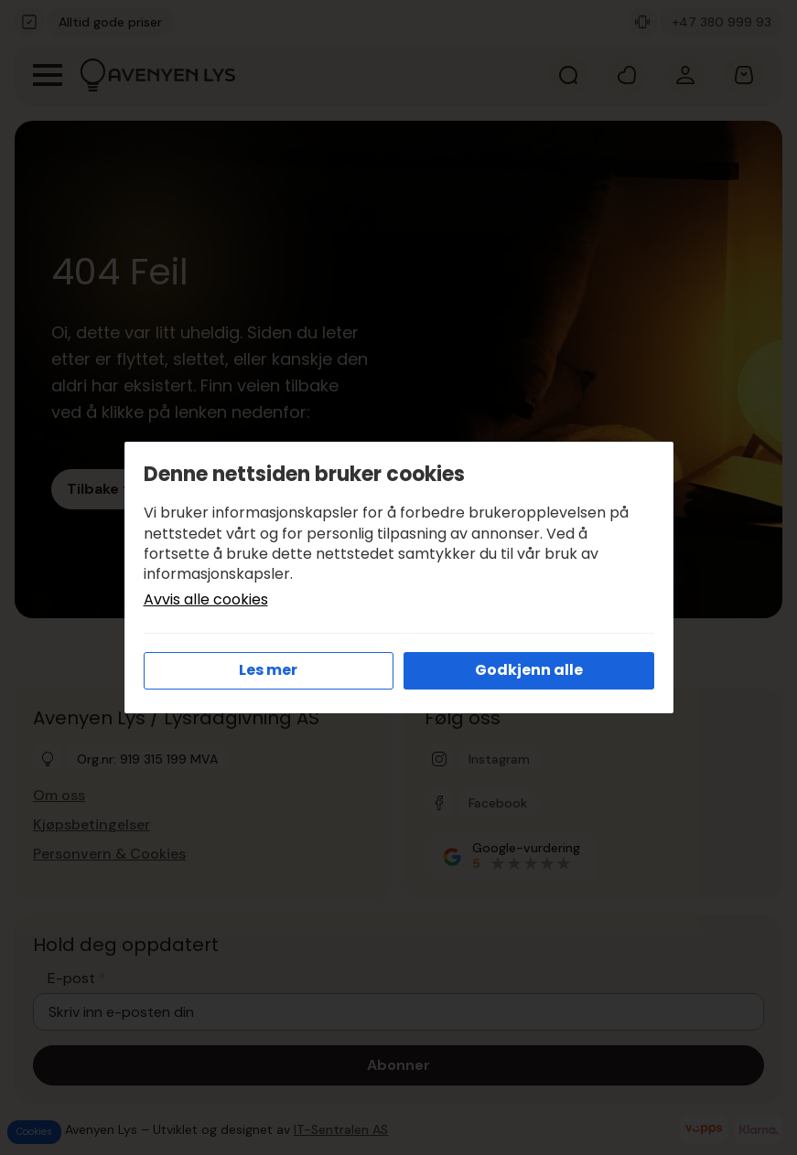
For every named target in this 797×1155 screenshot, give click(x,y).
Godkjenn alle (529, 669)
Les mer (268, 669)
